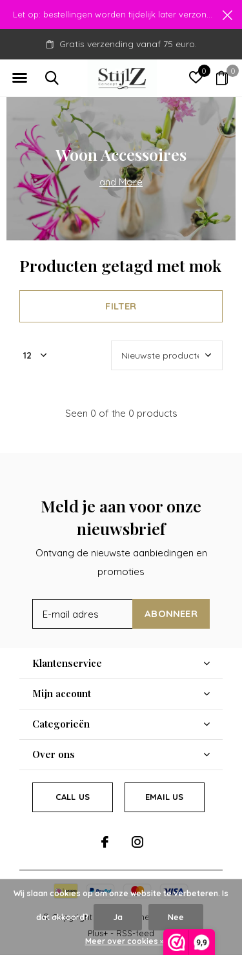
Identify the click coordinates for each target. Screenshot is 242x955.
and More (121, 182)
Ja (118, 917)
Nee (176, 917)
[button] (19, 78)
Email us (164, 797)
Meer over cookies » (124, 941)
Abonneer (171, 613)
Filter (120, 306)
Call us (72, 797)
